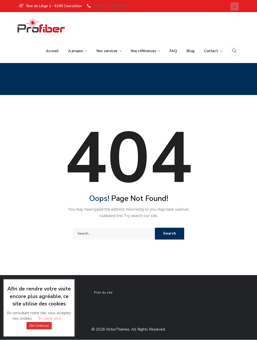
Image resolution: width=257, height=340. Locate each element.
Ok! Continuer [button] (39, 325)
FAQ (173, 51)
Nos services (107, 51)
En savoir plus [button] (50, 318)
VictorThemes (117, 329)
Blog (191, 51)
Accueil (52, 51)
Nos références (144, 51)
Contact (211, 51)
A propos (76, 51)
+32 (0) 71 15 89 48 (110, 6)
